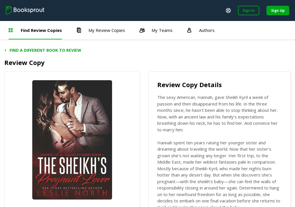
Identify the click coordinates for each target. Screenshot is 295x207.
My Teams (156, 30)
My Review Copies (100, 30)
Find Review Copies (35, 30)
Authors (201, 30)
